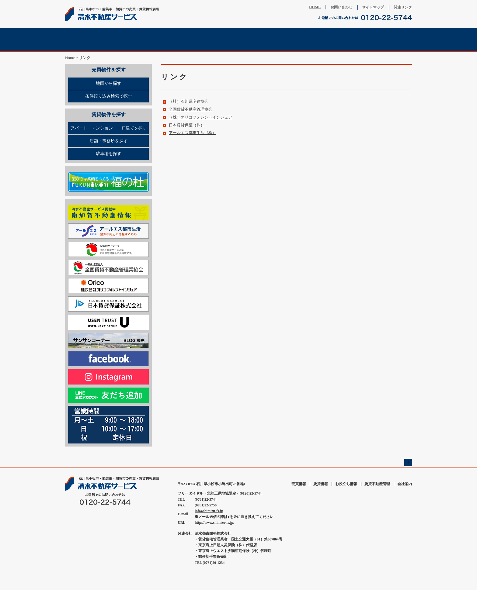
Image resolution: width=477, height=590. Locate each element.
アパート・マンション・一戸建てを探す (108, 128)
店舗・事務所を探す (108, 141)
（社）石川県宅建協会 (188, 101)
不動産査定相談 (209, 39)
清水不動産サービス (113, 14)
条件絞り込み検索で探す (108, 96)
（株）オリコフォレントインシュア (200, 117)
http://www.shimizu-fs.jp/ (214, 522)
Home (70, 58)
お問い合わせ (341, 7)
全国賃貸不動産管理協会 (190, 109)
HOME (315, 7)
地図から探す (108, 83)
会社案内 (383, 39)
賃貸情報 (152, 39)
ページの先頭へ (408, 462)
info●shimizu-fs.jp (209, 511)
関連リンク (403, 7)
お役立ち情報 (325, 39)
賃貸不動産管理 (267, 39)
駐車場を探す (108, 153)
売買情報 (94, 39)
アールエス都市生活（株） (192, 133)
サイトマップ (373, 7)
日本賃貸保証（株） (186, 125)
